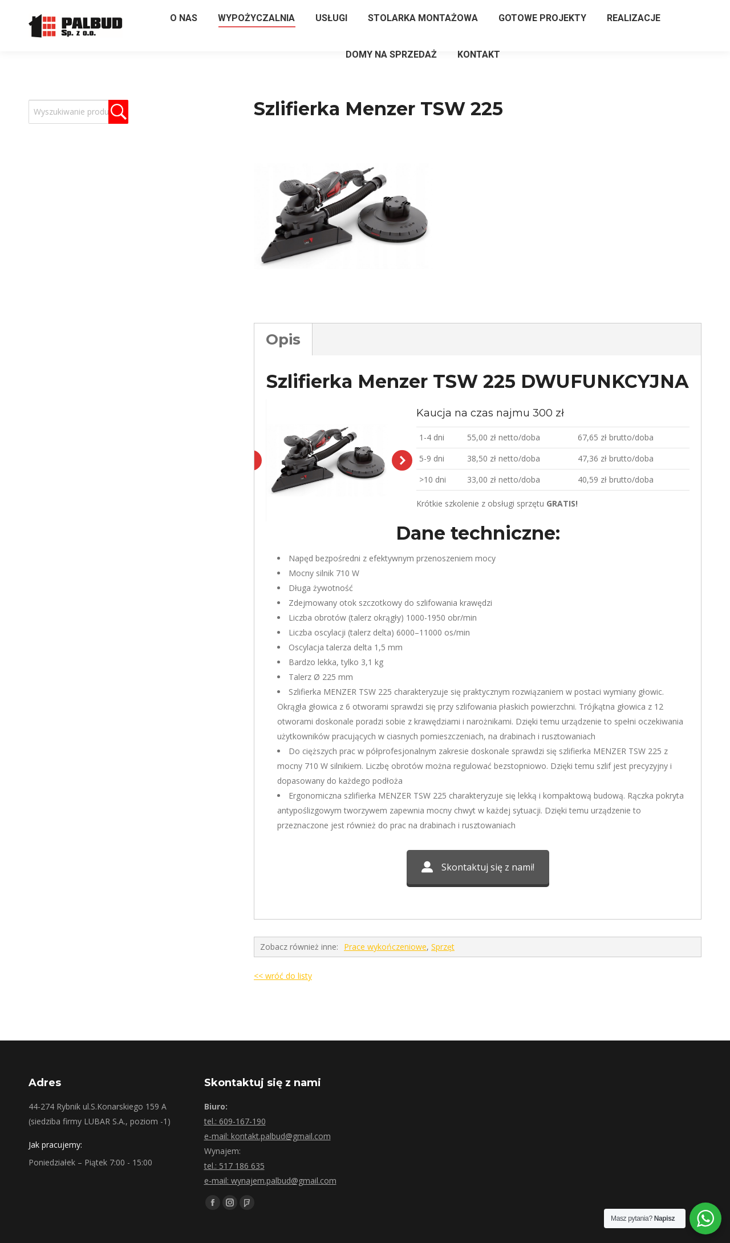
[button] (402, 537)
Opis (283, 339)
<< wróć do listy (283, 1129)
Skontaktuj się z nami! (477, 1021)
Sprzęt (443, 1100)
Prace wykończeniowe (385, 1100)
